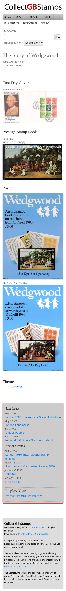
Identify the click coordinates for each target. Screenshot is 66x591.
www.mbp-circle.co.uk (15, 566)
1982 (12, 496)
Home (8, 17)
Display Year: (13, 43)
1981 (17, 496)
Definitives (16, 386)
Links (48, 17)
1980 (23, 496)
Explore (35, 17)
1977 (39, 496)
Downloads (30, 22)
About (45, 22)
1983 (7, 496)
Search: (10, 31)
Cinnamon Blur (38, 527)
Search (21, 17)
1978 (34, 496)
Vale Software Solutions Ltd (34, 534)
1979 (28, 496)
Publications (11, 22)
